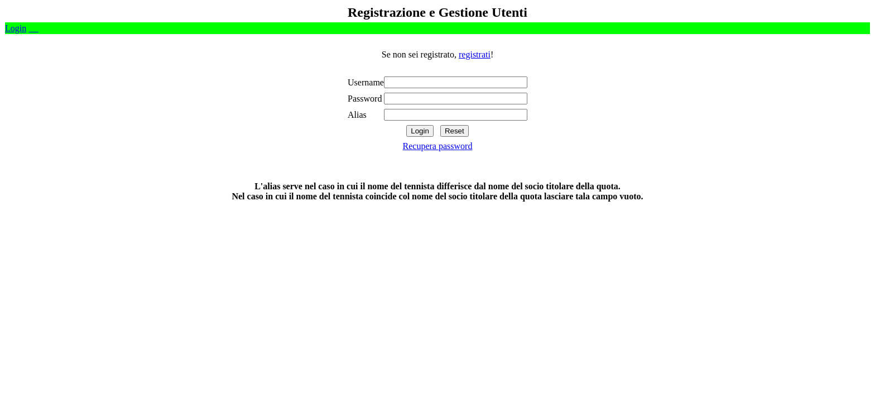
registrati (475, 54)
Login (15, 28)
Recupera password (438, 146)
